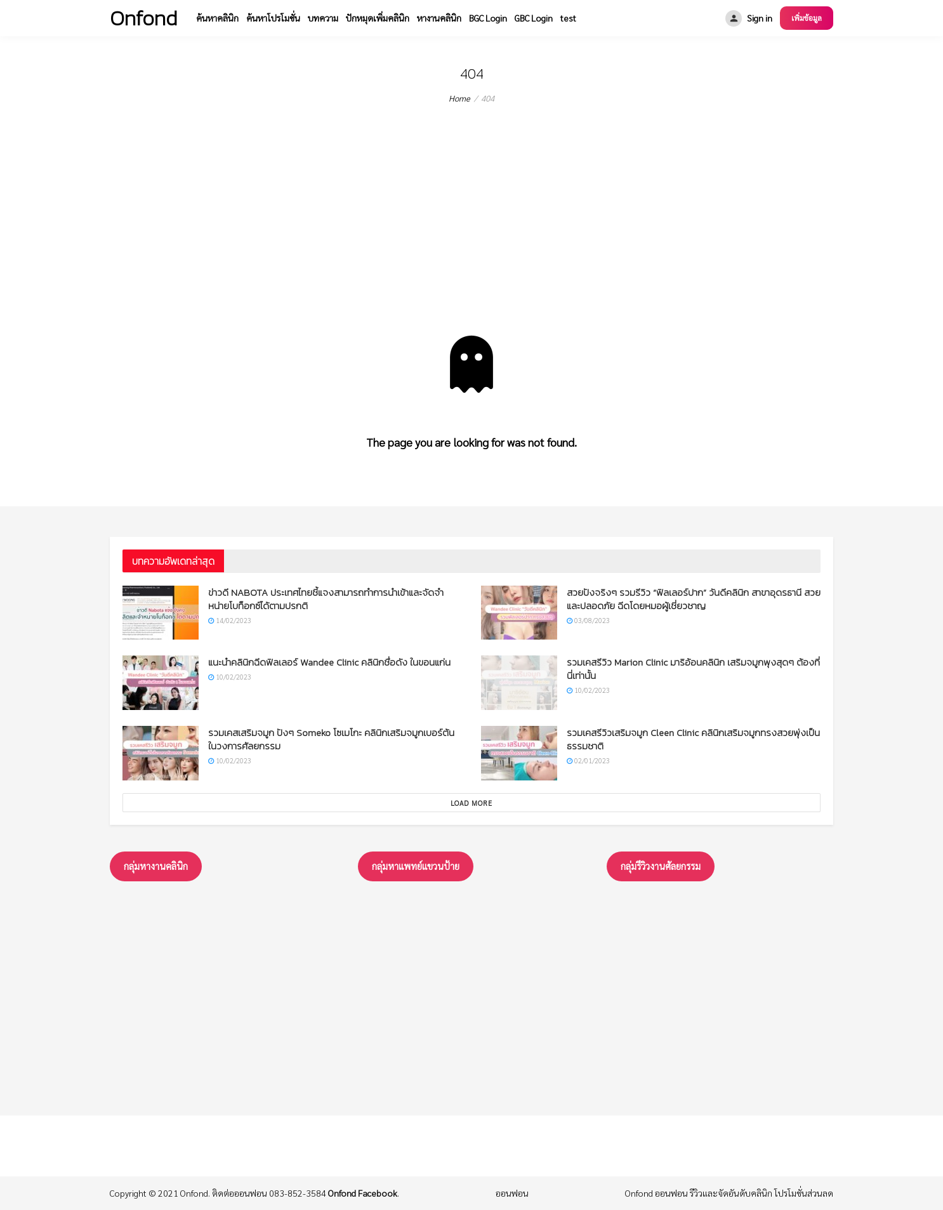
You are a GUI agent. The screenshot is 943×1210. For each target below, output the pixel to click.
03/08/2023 (588, 620)
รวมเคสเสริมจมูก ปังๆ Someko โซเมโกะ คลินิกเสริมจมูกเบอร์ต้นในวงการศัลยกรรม (331, 739)
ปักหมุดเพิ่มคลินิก (377, 17)
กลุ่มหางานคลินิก (156, 866)
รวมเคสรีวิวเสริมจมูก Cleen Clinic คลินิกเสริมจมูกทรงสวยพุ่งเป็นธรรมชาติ (693, 739)
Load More (471, 803)
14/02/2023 (229, 620)
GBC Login (534, 17)
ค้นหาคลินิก (217, 17)
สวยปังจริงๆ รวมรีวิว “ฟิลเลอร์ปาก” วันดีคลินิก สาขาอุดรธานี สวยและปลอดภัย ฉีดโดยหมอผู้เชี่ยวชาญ (694, 599)
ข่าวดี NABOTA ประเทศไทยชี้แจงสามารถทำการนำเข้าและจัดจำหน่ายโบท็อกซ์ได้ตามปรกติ (326, 599)
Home (459, 98)
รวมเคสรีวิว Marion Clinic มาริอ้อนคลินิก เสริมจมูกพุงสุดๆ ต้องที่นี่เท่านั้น (693, 669)
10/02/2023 (229, 676)
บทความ (323, 17)
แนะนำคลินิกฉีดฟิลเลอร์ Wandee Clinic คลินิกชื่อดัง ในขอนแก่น (329, 662)
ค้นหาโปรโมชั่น (273, 17)
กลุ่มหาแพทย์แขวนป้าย (415, 866)
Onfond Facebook (362, 1193)
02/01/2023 (588, 760)
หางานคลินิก (439, 17)
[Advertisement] (471, 240)
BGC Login (488, 17)
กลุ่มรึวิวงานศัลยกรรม (661, 866)
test (568, 17)
